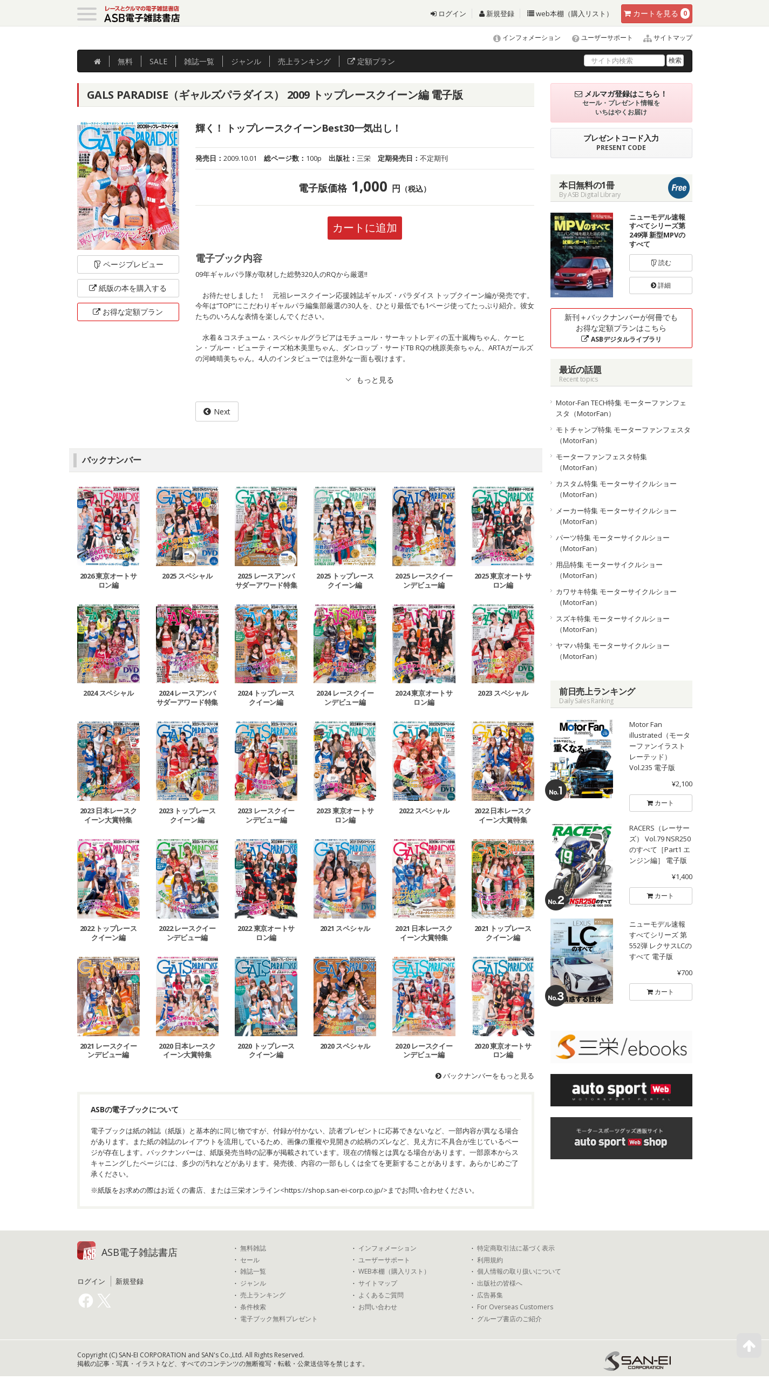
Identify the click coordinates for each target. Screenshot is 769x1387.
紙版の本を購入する (128, 288)
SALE (158, 61)
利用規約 (490, 1260)
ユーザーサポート (597, 37)
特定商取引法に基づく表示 (516, 1248)
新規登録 (496, 13)
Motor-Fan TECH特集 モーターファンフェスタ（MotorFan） (621, 408)
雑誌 (199, 61)
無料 (125, 61)
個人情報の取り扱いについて (519, 1271)
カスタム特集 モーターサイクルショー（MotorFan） (616, 489)
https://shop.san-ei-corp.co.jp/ (333, 1190)
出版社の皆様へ (499, 1283)
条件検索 (253, 1307)
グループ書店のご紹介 (509, 1319)
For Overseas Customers (515, 1307)
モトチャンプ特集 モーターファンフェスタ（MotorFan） (623, 435)
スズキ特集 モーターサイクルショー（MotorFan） (613, 624)
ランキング (304, 61)
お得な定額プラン (128, 312)
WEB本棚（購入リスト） (394, 1271)
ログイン (448, 13)
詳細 (661, 285)
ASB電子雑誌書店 (139, 1252)
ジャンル (246, 61)
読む (661, 262)
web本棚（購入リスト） (570, 13)
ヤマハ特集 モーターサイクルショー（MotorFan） (613, 651)
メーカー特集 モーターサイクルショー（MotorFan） (616, 516)
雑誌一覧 (253, 1271)
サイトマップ (663, 37)
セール (250, 1260)
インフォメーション (522, 37)
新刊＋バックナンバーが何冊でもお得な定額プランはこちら (621, 328)
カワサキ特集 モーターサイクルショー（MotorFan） (616, 597)
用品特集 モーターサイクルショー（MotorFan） (609, 570)
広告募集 (490, 1295)
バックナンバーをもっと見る (484, 1075)
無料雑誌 (253, 1248)
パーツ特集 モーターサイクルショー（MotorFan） (613, 543)
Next (222, 411)
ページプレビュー (128, 264)
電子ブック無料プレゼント (279, 1319)
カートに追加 (364, 227)
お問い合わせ (377, 1307)
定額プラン (371, 61)
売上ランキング (262, 1295)
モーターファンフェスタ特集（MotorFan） (601, 462)
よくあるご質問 (381, 1295)
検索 (675, 60)
